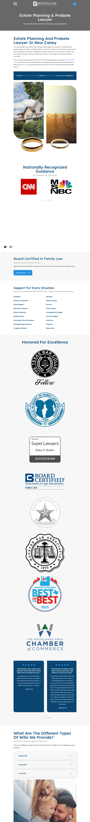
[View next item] (48, 200)
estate (26, 64)
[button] (11, 247)
